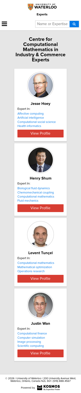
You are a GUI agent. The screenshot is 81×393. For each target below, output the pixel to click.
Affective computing (30, 113)
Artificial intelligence (30, 117)
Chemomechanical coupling (35, 192)
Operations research (31, 271)
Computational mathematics (35, 196)
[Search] (74, 24)
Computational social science (36, 122)
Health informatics (29, 126)
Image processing (29, 346)
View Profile (40, 133)
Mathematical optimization (34, 267)
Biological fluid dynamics (33, 188)
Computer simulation (31, 341)
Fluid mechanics (27, 200)
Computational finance (32, 337)
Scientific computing (30, 350)
